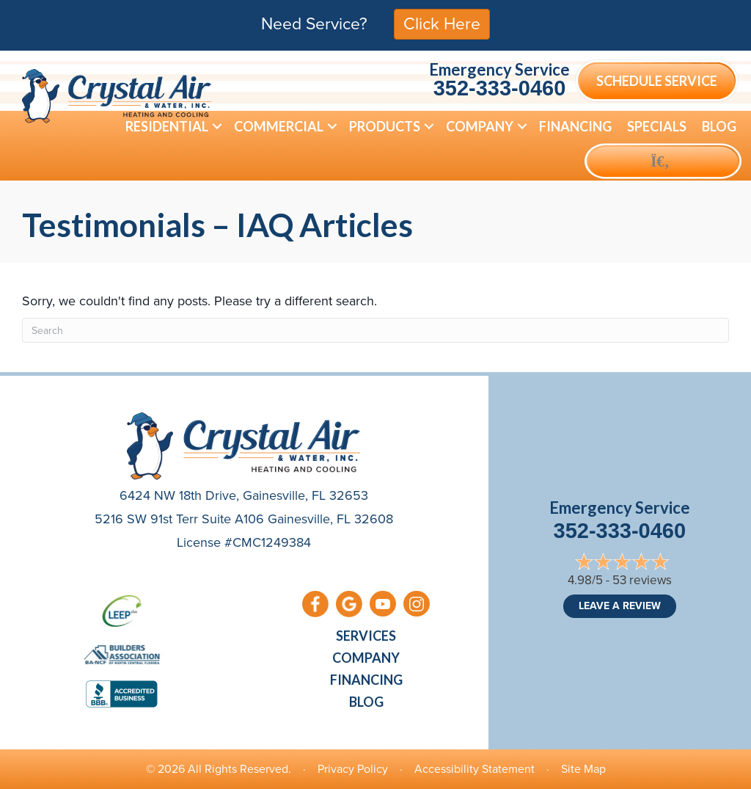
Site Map (583, 768)
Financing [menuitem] (575, 126)
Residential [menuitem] (166, 126)
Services (366, 636)
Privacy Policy (353, 768)
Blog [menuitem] (719, 126)
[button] (217, 126)
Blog (366, 702)
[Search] (375, 330)
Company (366, 658)
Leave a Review (620, 606)
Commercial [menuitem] (278, 126)
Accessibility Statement (474, 768)
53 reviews (642, 580)
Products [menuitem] (384, 126)
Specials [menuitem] (656, 126)
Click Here (441, 23)
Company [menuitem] (479, 126)
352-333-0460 (499, 88)
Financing (366, 680)
